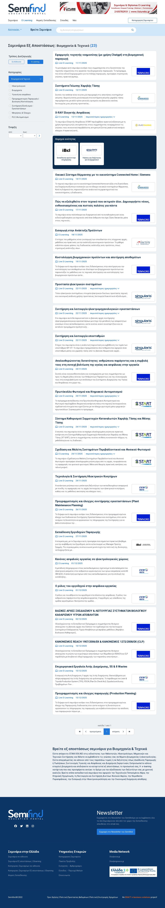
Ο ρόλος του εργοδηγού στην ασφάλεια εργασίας (86, 586)
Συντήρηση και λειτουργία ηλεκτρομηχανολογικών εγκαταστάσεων (97, 309)
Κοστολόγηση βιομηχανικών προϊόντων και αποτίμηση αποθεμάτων (98, 257)
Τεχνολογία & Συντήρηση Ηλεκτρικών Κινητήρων (86, 476)
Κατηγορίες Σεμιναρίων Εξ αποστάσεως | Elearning (30, 870)
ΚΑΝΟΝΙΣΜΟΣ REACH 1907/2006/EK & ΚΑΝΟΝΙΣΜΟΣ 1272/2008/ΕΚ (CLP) (99, 641)
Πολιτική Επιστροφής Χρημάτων (104, 897)
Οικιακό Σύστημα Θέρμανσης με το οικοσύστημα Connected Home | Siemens (102, 174)
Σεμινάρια (13, 20)
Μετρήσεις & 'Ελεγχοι (21, 113)
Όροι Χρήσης (52, 897)
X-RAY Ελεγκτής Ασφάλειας (72, 112)
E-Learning (27, 20)
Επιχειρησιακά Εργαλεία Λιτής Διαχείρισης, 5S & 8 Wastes (91, 666)
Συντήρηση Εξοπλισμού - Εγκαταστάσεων (22, 107)
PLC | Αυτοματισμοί (20, 117)
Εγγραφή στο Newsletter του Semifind (116, 832)
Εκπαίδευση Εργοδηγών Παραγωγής (77, 532)
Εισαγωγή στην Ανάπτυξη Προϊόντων (78, 230)
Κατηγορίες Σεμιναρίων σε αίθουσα (24, 866)
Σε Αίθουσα (16, 62)
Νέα (74, 20)
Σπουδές (64, 20)
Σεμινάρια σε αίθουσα (18, 856)
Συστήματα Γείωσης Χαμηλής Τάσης (77, 85)
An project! (139, 897)
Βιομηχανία (17, 90)
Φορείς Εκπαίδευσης (46, 20)
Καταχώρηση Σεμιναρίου (142, 20)
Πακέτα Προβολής (67, 861)
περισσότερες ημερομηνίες (100, 117)
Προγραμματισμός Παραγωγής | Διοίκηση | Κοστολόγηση (25, 100)
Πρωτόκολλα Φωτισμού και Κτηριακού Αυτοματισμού (88, 391)
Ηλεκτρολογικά (18, 86)
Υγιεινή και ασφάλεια (21, 94)
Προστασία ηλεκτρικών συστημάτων (78, 284)
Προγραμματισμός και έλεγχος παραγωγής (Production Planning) (95, 693)
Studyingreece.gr (117, 861)
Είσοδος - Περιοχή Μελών (71, 870)
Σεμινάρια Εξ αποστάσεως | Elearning (24, 861)
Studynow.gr (115, 856)
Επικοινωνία (64, 875)
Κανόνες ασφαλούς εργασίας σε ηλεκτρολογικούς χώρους (91, 559)
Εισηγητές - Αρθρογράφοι (70, 866)
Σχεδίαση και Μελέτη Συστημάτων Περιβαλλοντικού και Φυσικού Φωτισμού (102, 449)
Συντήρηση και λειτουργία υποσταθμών (80, 336)
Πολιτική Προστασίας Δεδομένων (74, 897)
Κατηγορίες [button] (14, 29)
